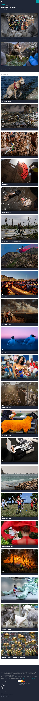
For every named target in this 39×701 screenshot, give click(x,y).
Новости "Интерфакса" (4, 691)
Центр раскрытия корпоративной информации (7, 694)
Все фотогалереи (19, 661)
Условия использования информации (24, 683)
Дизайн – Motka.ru (20, 685)
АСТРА (2, 688)
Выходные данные (21, 684)
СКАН (2, 692)
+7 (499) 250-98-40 (25, 678)
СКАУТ (2, 686)
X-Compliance (3, 685)
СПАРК (2, 684)
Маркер (2, 687)
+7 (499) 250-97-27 (33, 678)
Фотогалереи (4, 4)
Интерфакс (20, 1)
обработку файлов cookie (4, 677)
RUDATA (2, 693)
